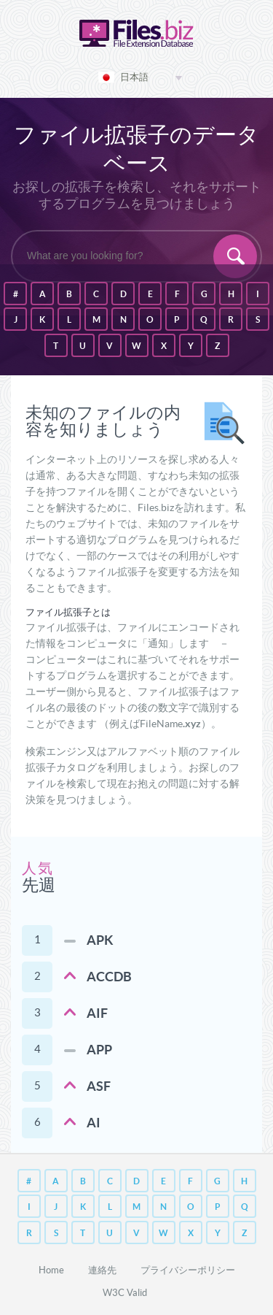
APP (99, 1049)
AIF (97, 1013)
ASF (99, 1086)
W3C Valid (125, 1292)
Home (51, 1270)
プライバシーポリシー (188, 1270)
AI (93, 1122)
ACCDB (109, 976)
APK (100, 940)
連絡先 (102, 1270)
